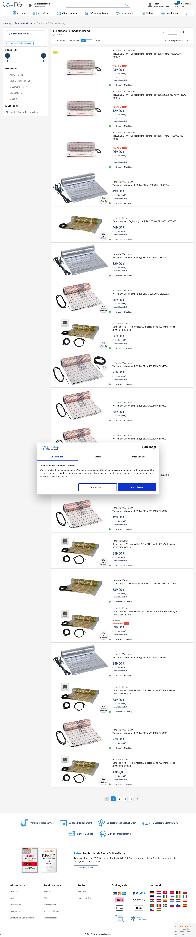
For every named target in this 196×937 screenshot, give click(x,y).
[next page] (187, 32)
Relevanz (74, 40)
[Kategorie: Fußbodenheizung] (96, 13)
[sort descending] (83, 40)
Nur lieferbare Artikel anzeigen (24, 112)
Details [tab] (98, 457)
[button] (158, 4)
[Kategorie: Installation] (169, 13)
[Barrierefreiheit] (38, 4)
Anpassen (97, 487)
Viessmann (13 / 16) (19, 87)
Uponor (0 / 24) (17, 93)
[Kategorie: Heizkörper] (41, 13)
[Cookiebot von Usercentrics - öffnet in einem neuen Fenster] (144, 448)
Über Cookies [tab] (139, 457)
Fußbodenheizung (24, 23)
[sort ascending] (89, 40)
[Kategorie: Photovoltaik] (124, 13)
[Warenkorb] (182, 4)
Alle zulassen (137, 487)
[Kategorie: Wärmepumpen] (67, 13)
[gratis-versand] (103, 200)
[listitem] (25, 891)
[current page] (173, 32)
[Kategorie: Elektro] (147, 13)
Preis (98, 40)
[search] (95, 5)
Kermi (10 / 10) (17, 75)
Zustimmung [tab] (57, 457)
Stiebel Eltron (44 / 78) (20, 81)
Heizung (7, 23)
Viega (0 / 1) (16, 99)
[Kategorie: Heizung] (18, 13)
